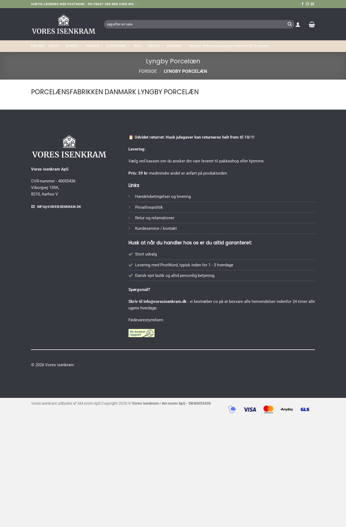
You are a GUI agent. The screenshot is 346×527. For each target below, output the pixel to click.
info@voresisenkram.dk (165, 301)
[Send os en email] (312, 4)
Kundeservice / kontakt (156, 228)
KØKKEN (94, 46)
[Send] (289, 24)
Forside (38, 46)
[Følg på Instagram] (307, 4)
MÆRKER (176, 46)
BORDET (74, 46)
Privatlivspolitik (149, 207)
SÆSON (155, 46)
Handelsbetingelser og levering (163, 196)
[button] (298, 24)
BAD (139, 46)
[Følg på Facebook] (302, 4)
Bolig (55, 46)
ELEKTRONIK (118, 46)
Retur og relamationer (154, 217)
